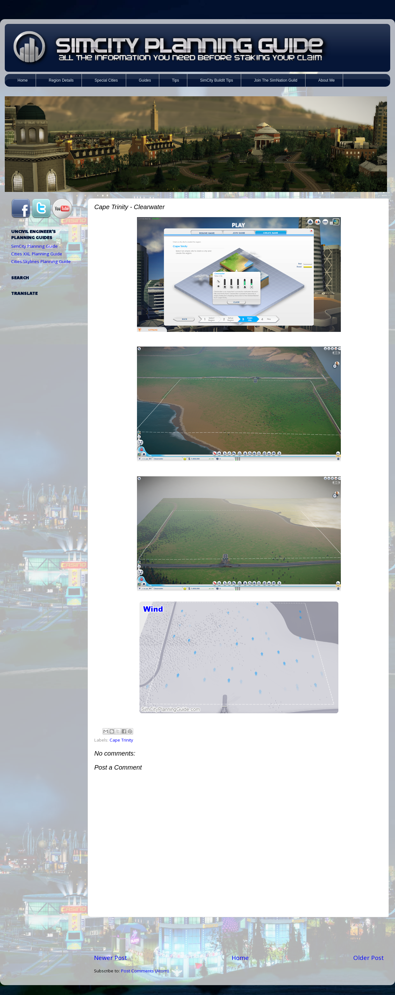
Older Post (368, 958)
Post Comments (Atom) (145, 971)
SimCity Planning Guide (34, 246)
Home (240, 958)
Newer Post (110, 958)
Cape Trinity (121, 740)
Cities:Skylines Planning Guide (41, 261)
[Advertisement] (238, 935)
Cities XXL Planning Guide (36, 254)
